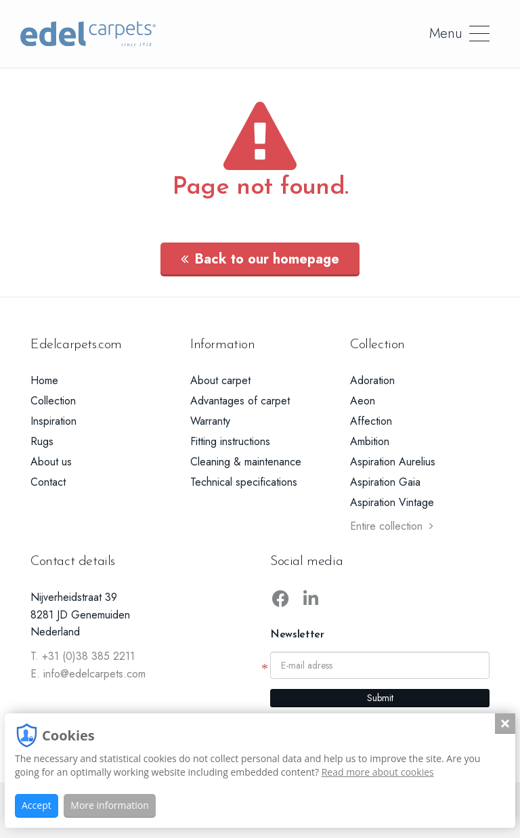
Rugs (41, 441)
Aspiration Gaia (385, 482)
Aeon (362, 400)
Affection (371, 421)
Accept (36, 805)
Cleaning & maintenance (245, 461)
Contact (48, 482)
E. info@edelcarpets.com (88, 674)
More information (109, 805)
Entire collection (391, 526)
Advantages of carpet (240, 400)
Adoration (372, 380)
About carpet (220, 380)
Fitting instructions (230, 441)
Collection (53, 400)
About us (51, 461)
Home (44, 380)
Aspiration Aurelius (392, 461)
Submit (380, 698)
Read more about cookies (378, 772)
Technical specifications (243, 482)
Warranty (210, 421)
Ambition (369, 441)
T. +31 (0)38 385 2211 (82, 656)
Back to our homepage (260, 259)
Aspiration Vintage (392, 502)
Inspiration (53, 421)
